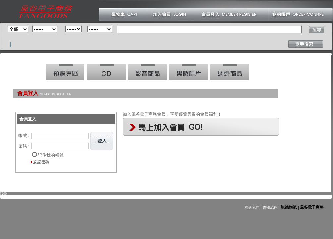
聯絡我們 (252, 207)
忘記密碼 (41, 162)
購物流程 (269, 207)
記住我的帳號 (51, 155)
